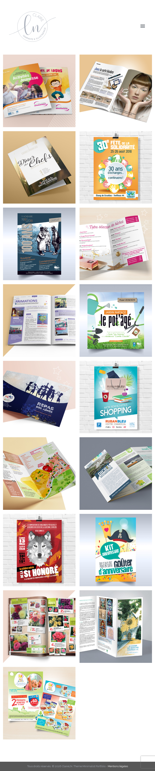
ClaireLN (67, 766)
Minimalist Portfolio (94, 766)
